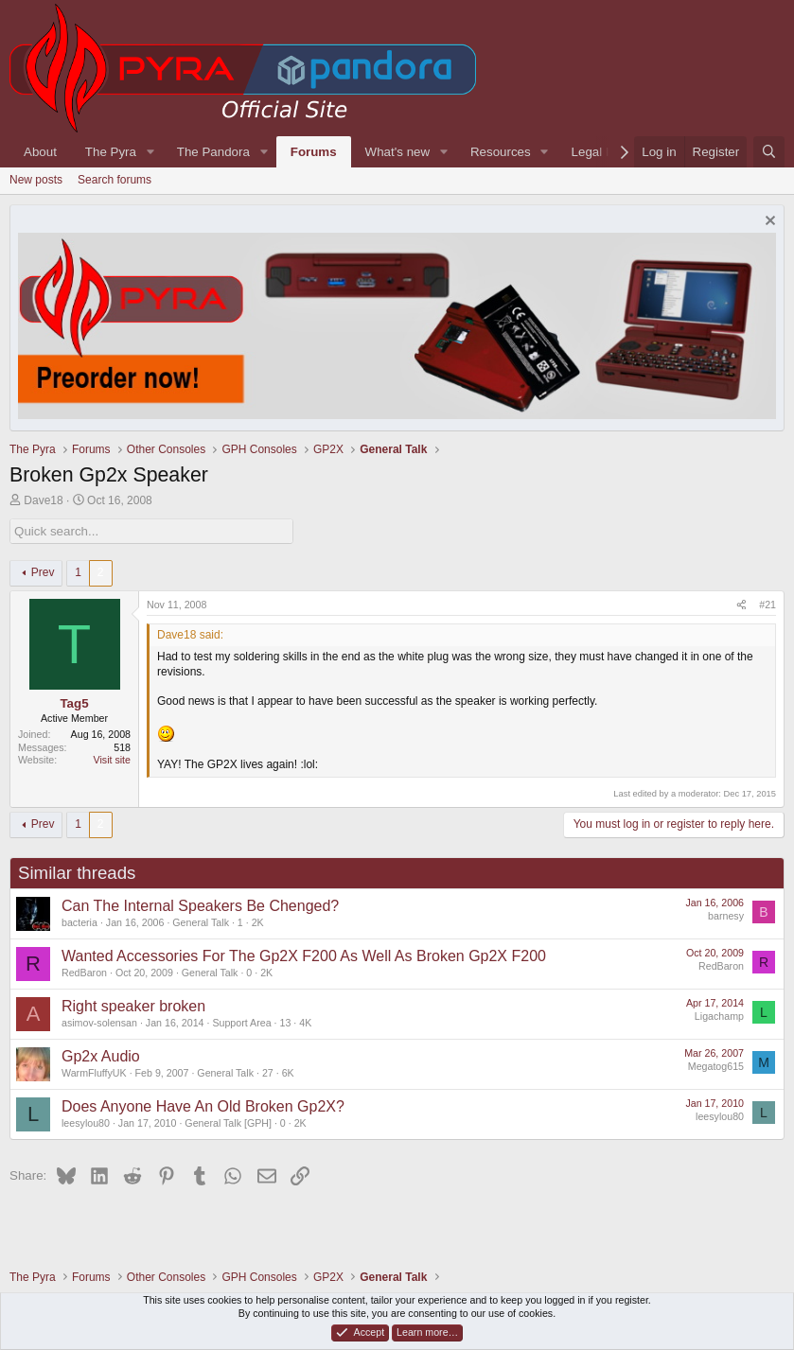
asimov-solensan (99, 1022)
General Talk (200, 922)
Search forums (114, 179)
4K (305, 1022)
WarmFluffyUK (94, 1072)
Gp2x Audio (101, 1056)
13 (285, 1022)
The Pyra (110, 152)
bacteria (79, 922)
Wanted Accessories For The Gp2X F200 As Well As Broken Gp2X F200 (304, 956)
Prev (43, 572)
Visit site (112, 759)
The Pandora (213, 152)
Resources (500, 152)
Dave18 (43, 500)
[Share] (741, 605)
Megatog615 (716, 1066)
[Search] (769, 151)
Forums (314, 152)
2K (258, 922)
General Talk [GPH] (228, 1123)
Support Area (241, 1022)
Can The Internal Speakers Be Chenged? (200, 906)
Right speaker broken (133, 1006)
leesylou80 (86, 1123)
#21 (767, 604)
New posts (35, 179)
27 (267, 1072)
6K (288, 1072)
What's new (397, 152)
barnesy (726, 915)
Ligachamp (719, 1016)
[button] (150, 151)
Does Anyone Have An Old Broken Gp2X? (203, 1106)
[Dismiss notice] (768, 223)
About (40, 152)
